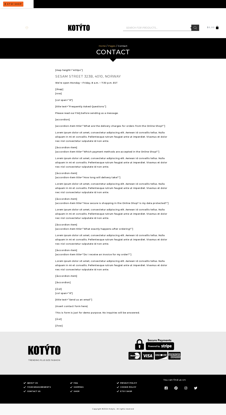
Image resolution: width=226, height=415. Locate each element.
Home (102, 46)
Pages (112, 46)
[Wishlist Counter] (29, 28)
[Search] (195, 28)
